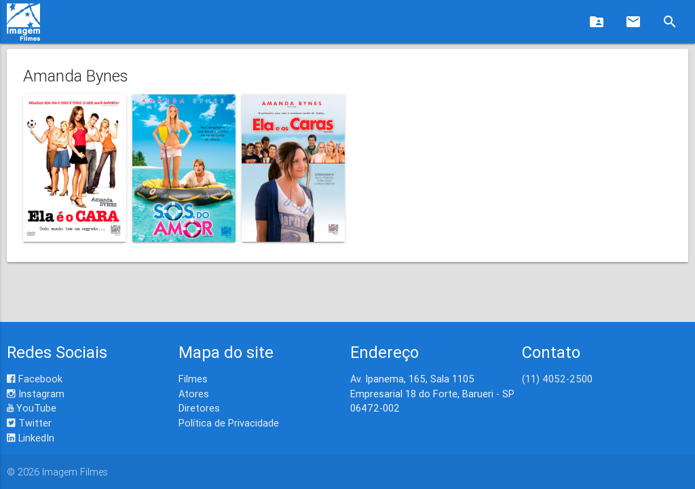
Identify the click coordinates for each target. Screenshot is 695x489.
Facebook (34, 378)
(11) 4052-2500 (557, 378)
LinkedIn (30, 437)
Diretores (199, 407)
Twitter (29, 422)
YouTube (31, 407)
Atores (194, 393)
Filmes (193, 378)
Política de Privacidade (229, 422)
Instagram (35, 393)
